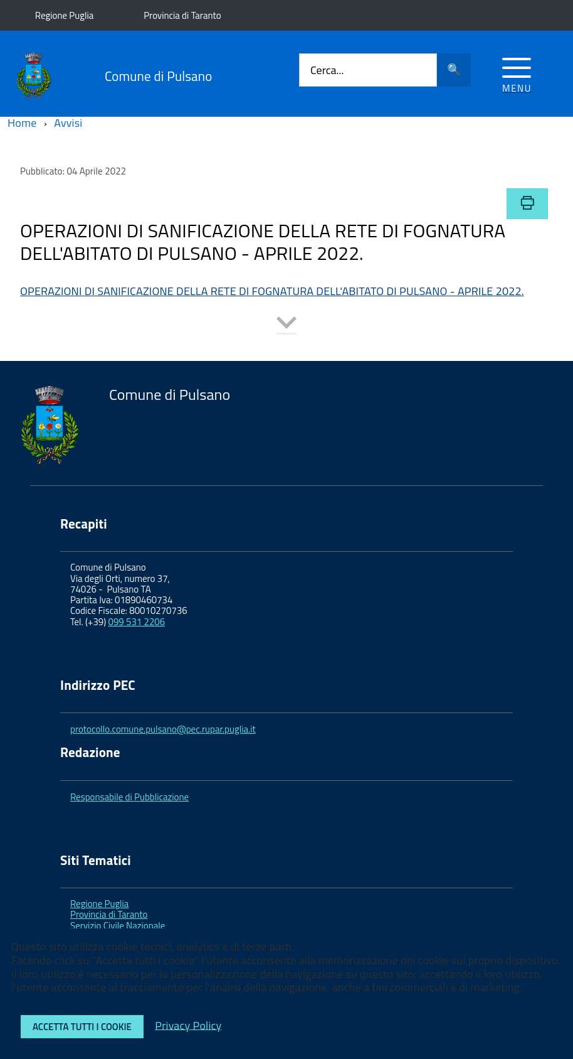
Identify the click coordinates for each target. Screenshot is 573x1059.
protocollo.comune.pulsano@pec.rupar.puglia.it (163, 729)
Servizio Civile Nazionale (117, 925)
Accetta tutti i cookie (82, 1026)
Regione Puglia (64, 15)
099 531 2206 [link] (137, 622)
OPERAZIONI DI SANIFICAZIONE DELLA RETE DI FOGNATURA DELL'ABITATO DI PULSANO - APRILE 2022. (272, 290)
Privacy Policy (188, 1024)
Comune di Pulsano (158, 76)
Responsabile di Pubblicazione (129, 797)
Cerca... (327, 70)
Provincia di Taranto (182, 15)
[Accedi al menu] (517, 73)
